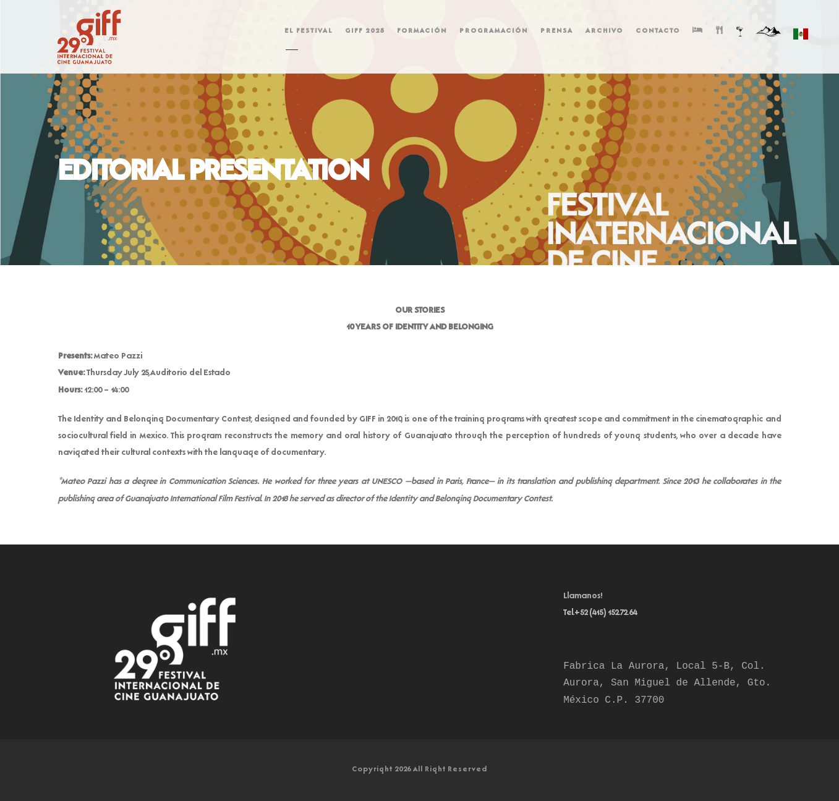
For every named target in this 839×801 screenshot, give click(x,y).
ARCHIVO (604, 31)
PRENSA (556, 31)
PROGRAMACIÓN (493, 31)
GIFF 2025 (365, 31)
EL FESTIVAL (308, 31)
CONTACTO (658, 31)
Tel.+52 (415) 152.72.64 (600, 612)
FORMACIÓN (422, 31)
